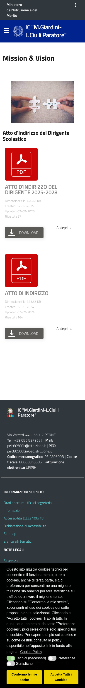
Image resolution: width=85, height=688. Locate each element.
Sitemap (10, 533)
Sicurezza (11, 560)
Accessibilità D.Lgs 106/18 (24, 518)
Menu (6, 31)
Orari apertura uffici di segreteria (28, 502)
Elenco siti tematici (18, 541)
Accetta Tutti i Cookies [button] (61, 677)
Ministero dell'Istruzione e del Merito (22, 10)
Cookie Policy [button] (31, 652)
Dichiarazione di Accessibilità (25, 526)
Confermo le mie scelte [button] (24, 677)
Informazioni (13, 510)
